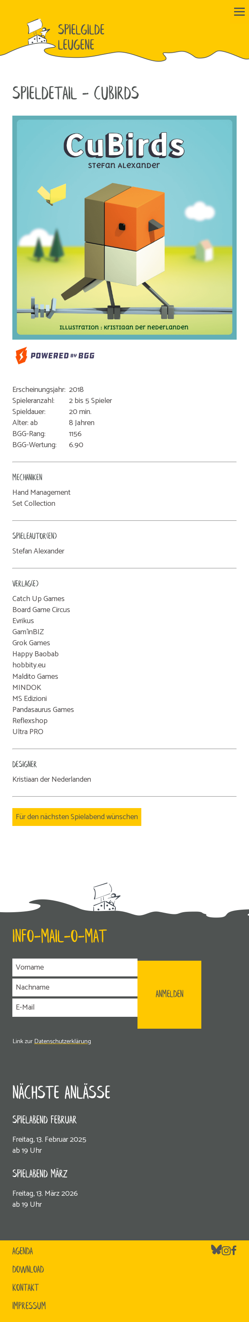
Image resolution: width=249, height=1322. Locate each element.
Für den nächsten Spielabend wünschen (77, 817)
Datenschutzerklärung (62, 1041)
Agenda (22, 1252)
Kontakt (25, 1288)
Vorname (30, 967)
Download (28, 1270)
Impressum (29, 1307)
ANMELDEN (169, 995)
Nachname (32, 987)
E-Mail (25, 1007)
